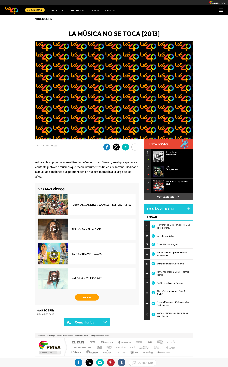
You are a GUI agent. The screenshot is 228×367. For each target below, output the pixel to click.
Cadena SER (138, 343)
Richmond (76, 352)
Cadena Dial (133, 347)
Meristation (163, 352)
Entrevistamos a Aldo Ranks (170, 263)
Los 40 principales (93, 343)
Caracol (170, 343)
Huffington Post (82, 347)
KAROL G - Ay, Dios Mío (87, 278)
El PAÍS (78, 343)
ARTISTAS (110, 10)
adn (159, 343)
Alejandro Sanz (45, 314)
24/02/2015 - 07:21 (46, 145)
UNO (99, 347)
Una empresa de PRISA (49, 345)
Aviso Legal (51, 335)
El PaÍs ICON (120, 352)
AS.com (148, 343)
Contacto (41, 335)
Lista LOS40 (57, 10)
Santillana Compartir (125, 343)
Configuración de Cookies (99, 335)
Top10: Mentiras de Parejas (170, 283)
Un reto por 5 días (165, 236)
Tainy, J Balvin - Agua (87, 253)
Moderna (91, 352)
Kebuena (167, 347)
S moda (134, 352)
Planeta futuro (156, 347)
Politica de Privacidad (65, 335)
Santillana (108, 343)
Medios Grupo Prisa (49, 353)
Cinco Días (121, 347)
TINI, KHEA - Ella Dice (86, 229)
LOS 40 (152, 217)
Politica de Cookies (82, 335)
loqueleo (148, 352)
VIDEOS (95, 10)
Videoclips (43, 19)
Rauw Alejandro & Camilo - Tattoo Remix (101, 204)
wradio (109, 347)
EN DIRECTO (36, 10)
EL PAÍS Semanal (144, 347)
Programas (77, 10)
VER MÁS (86, 297)
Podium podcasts (107, 352)
